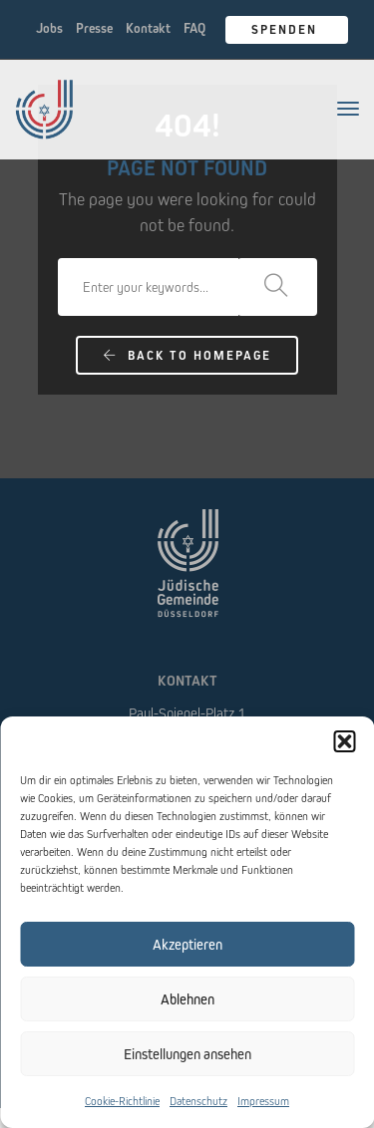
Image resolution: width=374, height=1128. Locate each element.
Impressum (263, 1100)
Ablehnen (187, 998)
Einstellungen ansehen (187, 1053)
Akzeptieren (187, 944)
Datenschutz (198, 1100)
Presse (94, 28)
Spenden (286, 29)
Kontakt (148, 28)
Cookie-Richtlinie (122, 1100)
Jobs (49, 28)
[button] (344, 741)
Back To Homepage (187, 355)
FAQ (194, 28)
